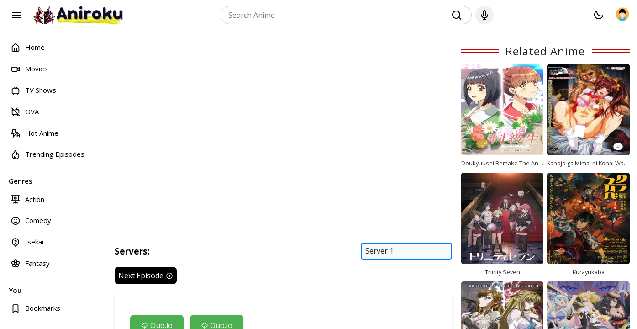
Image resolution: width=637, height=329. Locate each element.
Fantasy (30, 263)
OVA (25, 111)
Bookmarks (35, 308)
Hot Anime (34, 133)
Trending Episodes (47, 154)
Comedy (31, 220)
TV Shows (33, 90)
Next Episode (145, 276)
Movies (29, 69)
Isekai (27, 242)
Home (28, 47)
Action (27, 199)
